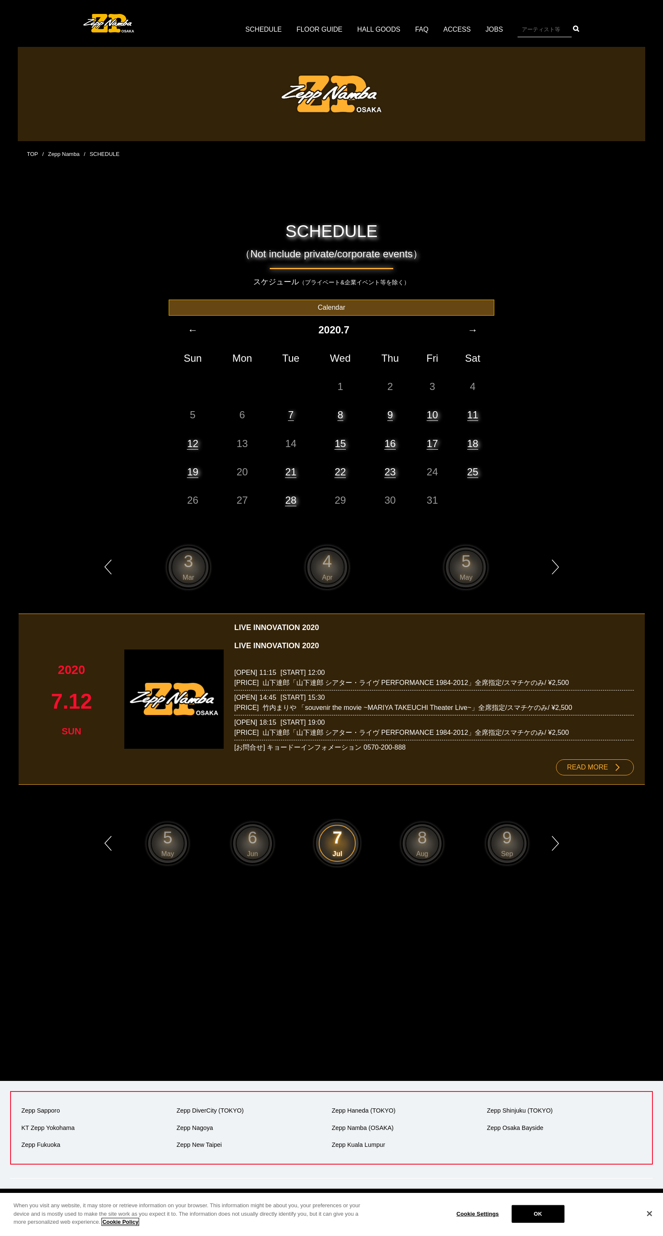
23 (390, 471)
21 (290, 471)
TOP (32, 154)
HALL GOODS (379, 29)
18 (473, 443)
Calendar (331, 307)
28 (290, 499)
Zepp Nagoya (194, 1127)
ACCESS (458, 29)
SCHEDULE (262, 29)
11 (473, 414)
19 (192, 471)
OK (538, 1220)
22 (340, 471)
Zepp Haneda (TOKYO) (363, 1110)
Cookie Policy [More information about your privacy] (120, 1228)
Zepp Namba (64, 154)
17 (432, 443)
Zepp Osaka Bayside (515, 1127)
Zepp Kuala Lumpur (358, 1144)
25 (473, 471)
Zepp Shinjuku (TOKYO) (520, 1110)
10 (432, 414)
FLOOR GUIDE (319, 29)
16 (390, 443)
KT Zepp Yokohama (47, 1127)
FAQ (422, 29)
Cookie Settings (478, 1220)
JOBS (495, 29)
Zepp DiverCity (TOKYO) (210, 1110)
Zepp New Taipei (199, 1144)
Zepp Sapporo (40, 1110)
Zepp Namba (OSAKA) (362, 1127)
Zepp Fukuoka (40, 1144)
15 (340, 443)
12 (192, 443)
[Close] (649, 1220)
